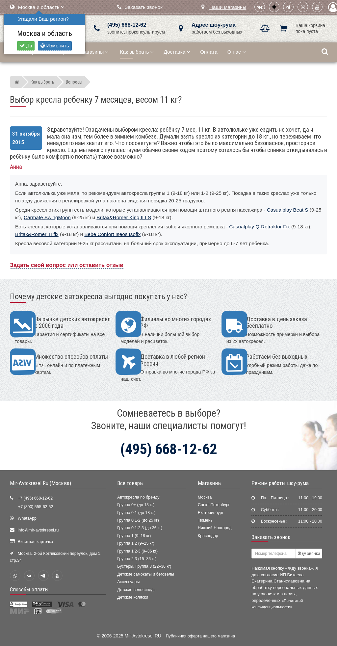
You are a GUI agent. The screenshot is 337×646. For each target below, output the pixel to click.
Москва (205, 497)
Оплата (209, 52)
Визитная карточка (35, 541)
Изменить (54, 45)
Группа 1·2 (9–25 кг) (135, 543)
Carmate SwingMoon (47, 217)
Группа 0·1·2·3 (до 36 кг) (139, 528)
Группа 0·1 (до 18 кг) (136, 512)
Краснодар (208, 535)
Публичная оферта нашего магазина (200, 636)
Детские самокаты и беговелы (145, 574)
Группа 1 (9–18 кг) (134, 535)
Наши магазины (227, 7)
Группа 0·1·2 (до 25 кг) (138, 520)
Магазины (95, 52)
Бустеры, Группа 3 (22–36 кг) (144, 566)
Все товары (130, 483)
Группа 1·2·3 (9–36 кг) (137, 551)
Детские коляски (132, 597)
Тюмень (205, 520)
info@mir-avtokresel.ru (38, 530)
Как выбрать (137, 52)
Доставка (177, 52)
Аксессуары (128, 582)
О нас (236, 52)
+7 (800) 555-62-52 (35, 506)
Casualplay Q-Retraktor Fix (259, 226)
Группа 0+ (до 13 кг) (135, 505)
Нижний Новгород (214, 528)
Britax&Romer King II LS (123, 217)
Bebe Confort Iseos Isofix (112, 234)
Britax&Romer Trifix (37, 234)
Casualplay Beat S (287, 210)
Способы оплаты (29, 589)
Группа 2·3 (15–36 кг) (136, 558)
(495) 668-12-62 (126, 25)
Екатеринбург (210, 512)
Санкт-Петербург (214, 505)
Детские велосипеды (136, 589)
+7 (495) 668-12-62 (35, 498)
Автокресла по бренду (138, 497)
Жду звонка (309, 553)
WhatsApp (27, 518)
